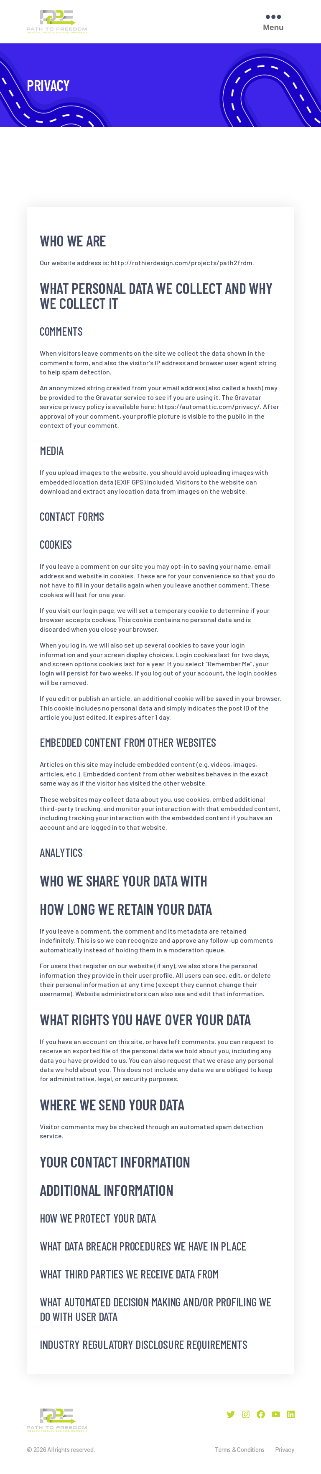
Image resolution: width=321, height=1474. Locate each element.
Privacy (284, 1449)
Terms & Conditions (239, 1449)
